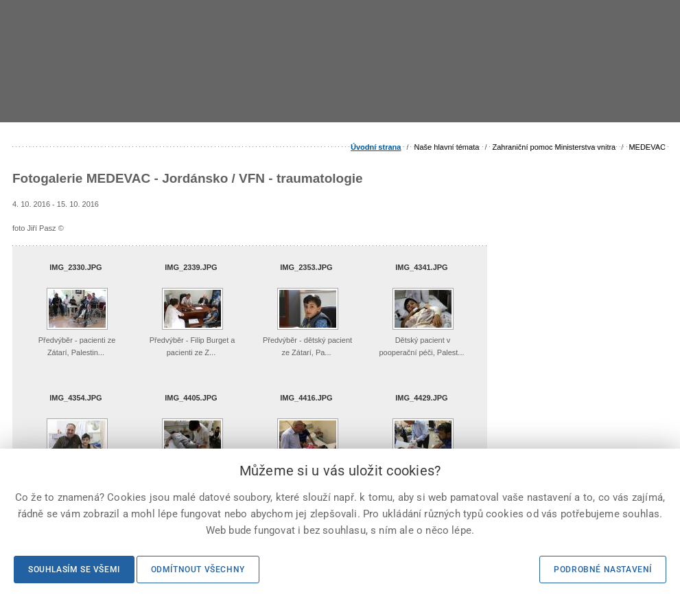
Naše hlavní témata (447, 147)
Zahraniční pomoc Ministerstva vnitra (554, 147)
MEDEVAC (647, 147)
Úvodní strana (376, 147)
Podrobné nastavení (603, 569)
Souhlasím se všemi (74, 569)
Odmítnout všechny (198, 569)
